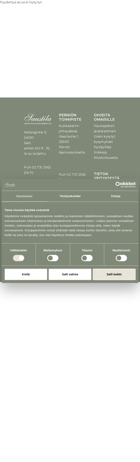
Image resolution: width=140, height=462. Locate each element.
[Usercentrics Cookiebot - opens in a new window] (118, 185)
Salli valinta (70, 274)
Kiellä (26, 274)
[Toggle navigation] (110, 14)
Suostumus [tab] (24, 196)
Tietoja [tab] (115, 196)
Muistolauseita (106, 158)
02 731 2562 (41, 167)
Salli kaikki (114, 274)
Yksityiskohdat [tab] (70, 196)
